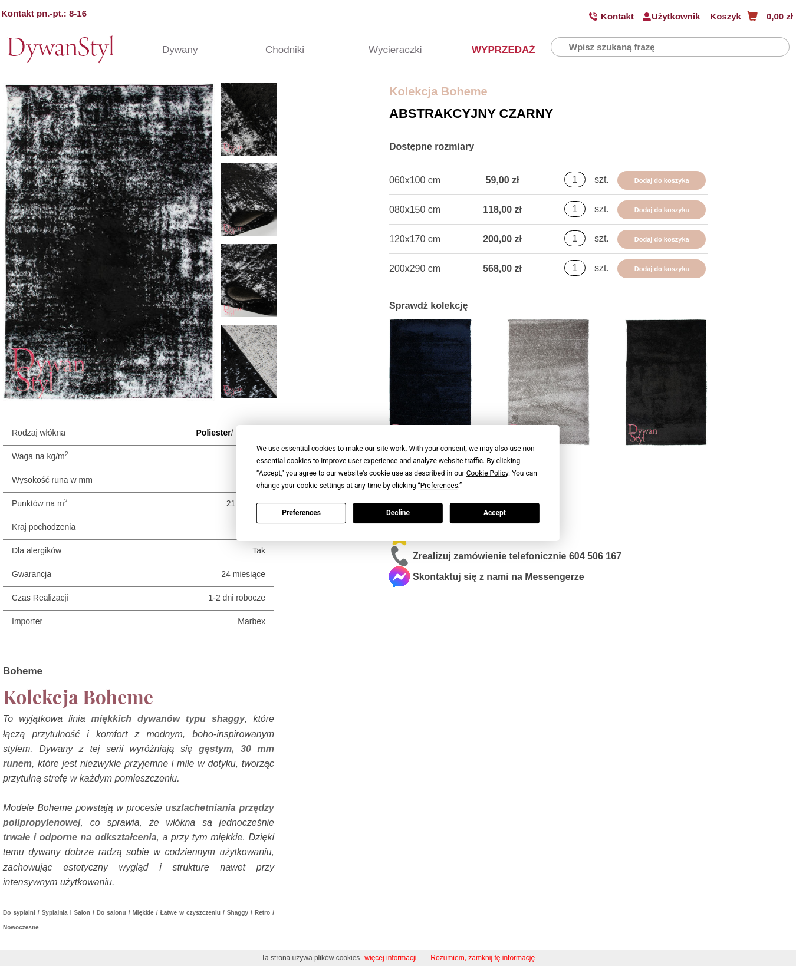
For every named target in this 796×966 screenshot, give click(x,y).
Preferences (301, 513)
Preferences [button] (439, 486)
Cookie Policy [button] (487, 473)
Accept (494, 513)
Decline (398, 513)
